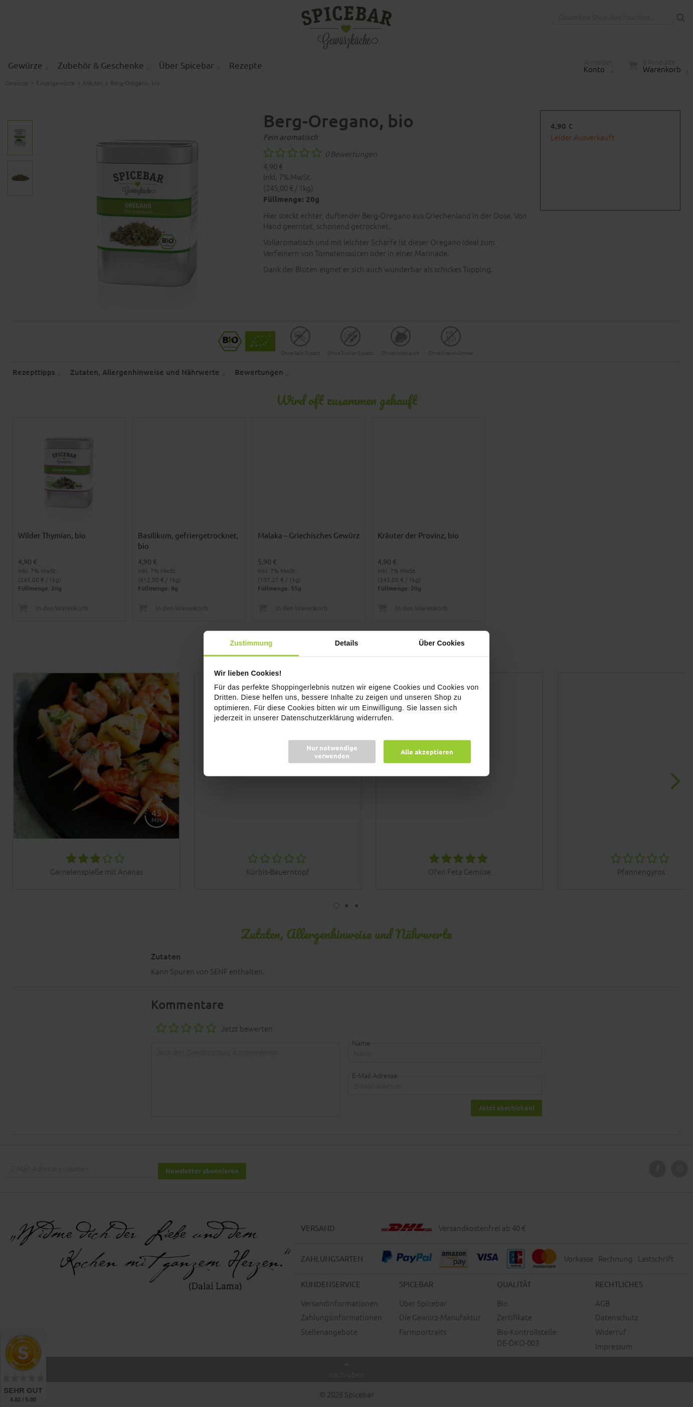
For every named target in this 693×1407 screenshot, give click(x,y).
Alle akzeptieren (427, 751)
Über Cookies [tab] (441, 643)
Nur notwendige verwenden (332, 751)
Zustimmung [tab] (251, 643)
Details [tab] (347, 643)
